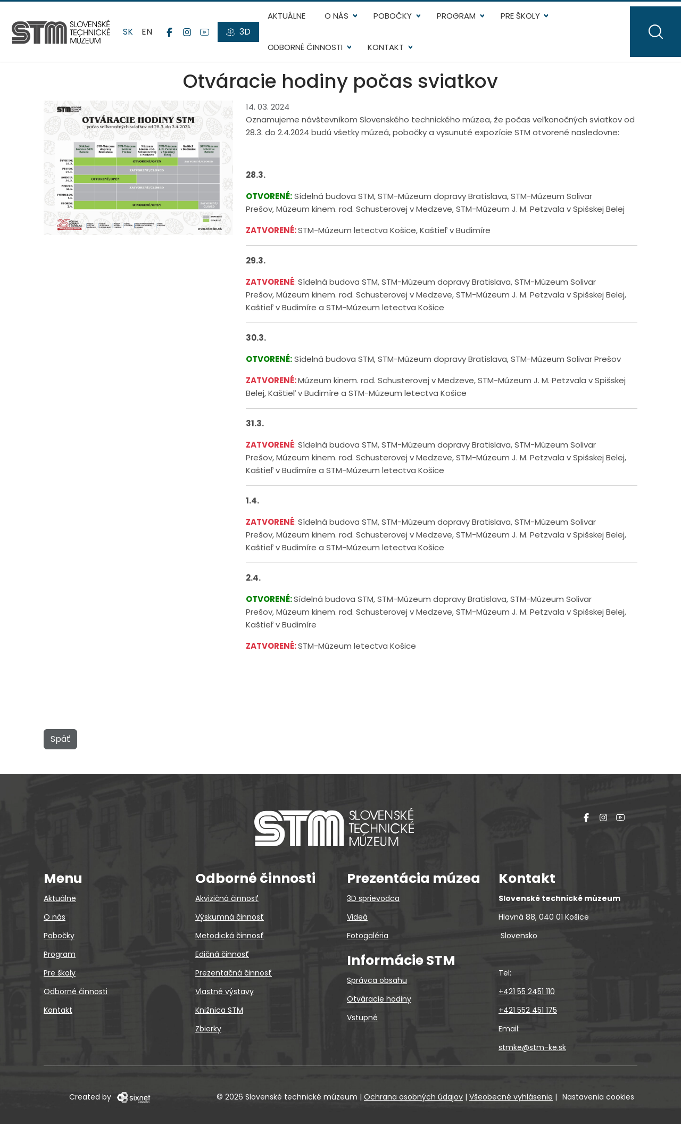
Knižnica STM (219, 1010)
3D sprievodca (373, 898)
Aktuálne (292, 21)
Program (461, 21)
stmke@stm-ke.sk (532, 1047)
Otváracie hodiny (379, 999)
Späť (60, 751)
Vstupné (362, 1017)
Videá (357, 917)
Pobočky (398, 21)
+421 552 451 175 (528, 1010)
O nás (342, 21)
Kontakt (391, 53)
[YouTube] (209, 37)
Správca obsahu (377, 980)
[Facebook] (174, 37)
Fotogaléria (367, 935)
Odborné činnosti (310, 53)
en (152, 37)
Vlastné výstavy (224, 991)
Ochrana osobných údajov (413, 1097)
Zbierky (208, 1028)
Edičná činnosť (222, 954)
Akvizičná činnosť (227, 898)
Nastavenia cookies (598, 1097)
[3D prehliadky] (243, 38)
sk (135, 37)
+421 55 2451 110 (527, 991)
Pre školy (525, 21)
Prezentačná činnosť (233, 973)
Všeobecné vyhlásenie (511, 1097)
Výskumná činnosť (229, 917)
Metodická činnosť (229, 935)
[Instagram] (192, 37)
